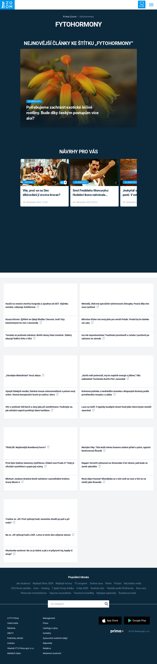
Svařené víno (97, 588)
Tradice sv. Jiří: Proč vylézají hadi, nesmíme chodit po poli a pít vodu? (37, 521)
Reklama (11, 628)
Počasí (117, 583)
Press (45, 623)
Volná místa (12, 623)
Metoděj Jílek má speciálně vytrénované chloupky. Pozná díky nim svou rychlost (115, 305)
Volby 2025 (82, 588)
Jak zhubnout (23, 583)
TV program (80, 583)
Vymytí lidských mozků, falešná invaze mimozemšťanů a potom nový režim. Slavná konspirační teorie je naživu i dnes (40, 393)
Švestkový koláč (127, 593)
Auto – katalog (41, 588)
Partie (108, 583)
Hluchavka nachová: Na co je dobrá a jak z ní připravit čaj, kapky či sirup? (39, 552)
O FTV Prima (13, 618)
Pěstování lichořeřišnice (34, 593)
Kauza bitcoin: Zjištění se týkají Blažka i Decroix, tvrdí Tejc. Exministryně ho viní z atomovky (35, 321)
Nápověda (47, 643)
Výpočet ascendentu (60, 593)
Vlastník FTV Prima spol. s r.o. (20, 648)
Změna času (96, 583)
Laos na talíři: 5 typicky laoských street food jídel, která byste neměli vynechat (116, 409)
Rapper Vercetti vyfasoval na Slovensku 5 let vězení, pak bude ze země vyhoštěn (115, 465)
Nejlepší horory (64, 583)
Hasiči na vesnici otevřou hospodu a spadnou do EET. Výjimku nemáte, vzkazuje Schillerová (36, 305)
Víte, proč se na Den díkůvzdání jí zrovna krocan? (41, 193)
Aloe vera (141, 588)
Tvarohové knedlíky (84, 593)
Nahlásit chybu (14, 653)
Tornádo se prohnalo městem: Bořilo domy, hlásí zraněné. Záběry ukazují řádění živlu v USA (38, 337)
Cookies (11, 643)
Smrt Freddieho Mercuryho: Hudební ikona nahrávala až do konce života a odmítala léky (92, 193)
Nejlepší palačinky (106, 593)
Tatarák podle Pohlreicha (120, 588)
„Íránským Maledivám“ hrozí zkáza (24, 375)
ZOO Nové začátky (21, 588)
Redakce (47, 648)
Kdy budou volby (132, 583)
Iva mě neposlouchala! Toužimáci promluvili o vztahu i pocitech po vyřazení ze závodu (115, 337)
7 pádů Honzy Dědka (63, 588)
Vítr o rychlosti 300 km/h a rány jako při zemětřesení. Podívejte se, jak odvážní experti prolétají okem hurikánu (39, 409)
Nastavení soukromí (52, 653)
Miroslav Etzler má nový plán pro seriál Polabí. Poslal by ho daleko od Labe (115, 321)
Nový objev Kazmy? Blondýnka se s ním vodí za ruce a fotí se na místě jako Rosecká (114, 480)
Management (49, 618)
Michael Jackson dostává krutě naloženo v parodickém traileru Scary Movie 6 (37, 480)
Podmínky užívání (15, 638)
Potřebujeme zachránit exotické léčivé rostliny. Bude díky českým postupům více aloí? (62, 113)
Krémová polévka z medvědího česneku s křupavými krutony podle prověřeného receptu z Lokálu (115, 393)
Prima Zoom (69, 16)
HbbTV (10, 633)
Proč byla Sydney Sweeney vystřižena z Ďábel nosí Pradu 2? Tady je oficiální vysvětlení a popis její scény (39, 465)
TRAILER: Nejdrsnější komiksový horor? (27, 447)
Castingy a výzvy (50, 628)
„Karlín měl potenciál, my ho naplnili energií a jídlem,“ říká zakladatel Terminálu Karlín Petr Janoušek (111, 377)
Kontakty (47, 633)
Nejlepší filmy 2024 (43, 583)
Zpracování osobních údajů (55, 638)
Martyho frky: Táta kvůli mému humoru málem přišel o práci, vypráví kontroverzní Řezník (116, 449)
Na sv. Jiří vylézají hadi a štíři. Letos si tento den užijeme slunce (39, 534)
